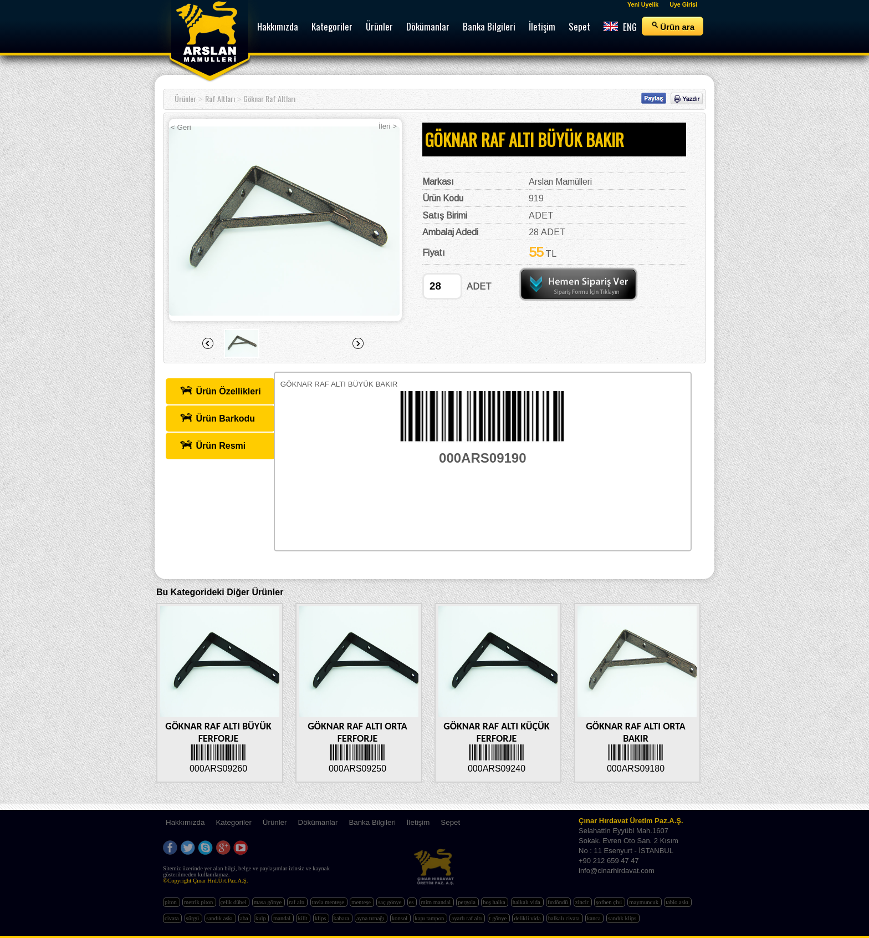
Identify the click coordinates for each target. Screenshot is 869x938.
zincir (582, 902)
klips (321, 918)
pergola (467, 902)
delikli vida (528, 918)
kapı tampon (430, 918)
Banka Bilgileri (372, 822)
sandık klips (623, 918)
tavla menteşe (329, 902)
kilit (303, 918)
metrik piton (199, 902)
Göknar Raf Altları (269, 98)
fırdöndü (558, 902)
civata (172, 918)
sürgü (193, 918)
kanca (594, 918)
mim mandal (436, 902)
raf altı (297, 902)
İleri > (388, 126)
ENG (620, 27)
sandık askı (220, 918)
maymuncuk (644, 902)
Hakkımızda (185, 822)
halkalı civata (564, 918)
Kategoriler (233, 822)
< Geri (181, 127)
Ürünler (185, 98)
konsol (400, 918)
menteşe (361, 902)
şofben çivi (609, 902)
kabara (342, 918)
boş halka (495, 902)
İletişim (418, 822)
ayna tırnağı (371, 918)
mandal (282, 918)
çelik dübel (234, 902)
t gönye (498, 918)
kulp (261, 918)
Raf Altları (220, 98)
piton (171, 902)
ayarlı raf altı (467, 918)
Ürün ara (672, 26)
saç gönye (390, 902)
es (412, 902)
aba (244, 918)
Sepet (450, 822)
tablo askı (678, 902)
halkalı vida (527, 902)
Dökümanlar (318, 822)
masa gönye (268, 902)
